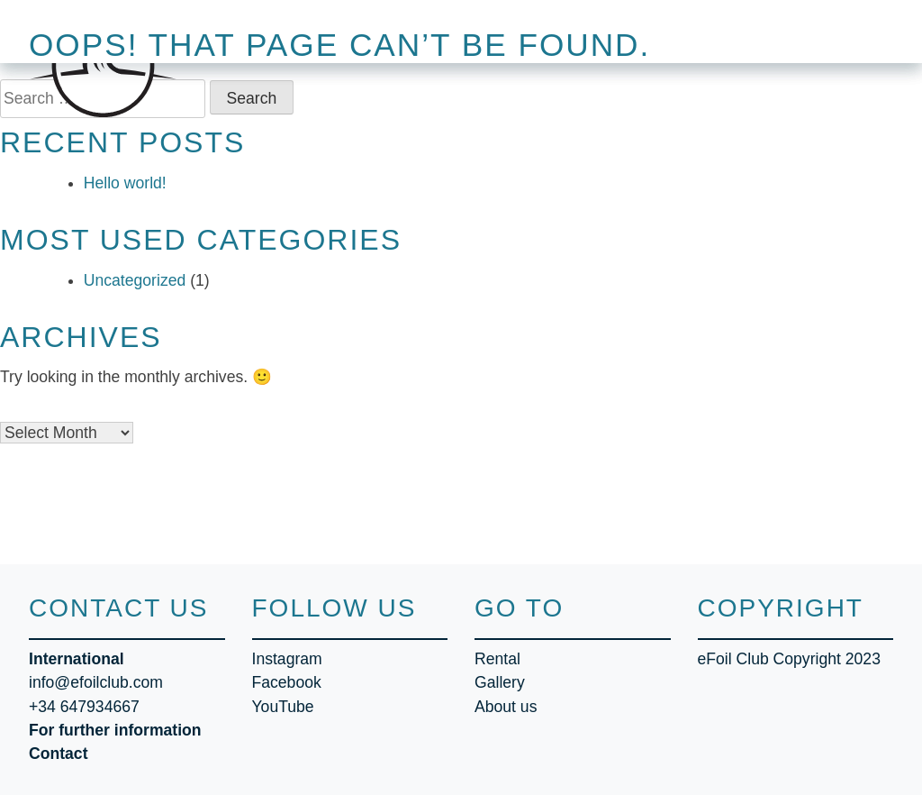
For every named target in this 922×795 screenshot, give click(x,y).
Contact (58, 754)
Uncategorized (134, 280)
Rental (497, 659)
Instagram (287, 659)
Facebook (286, 682)
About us (506, 707)
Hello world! (125, 183)
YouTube (283, 707)
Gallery (500, 682)
